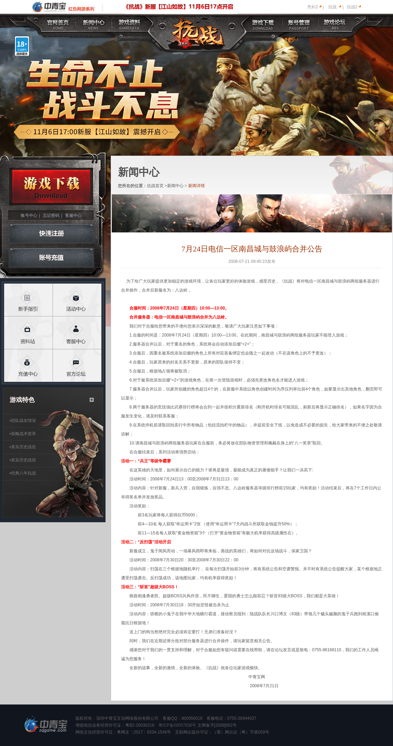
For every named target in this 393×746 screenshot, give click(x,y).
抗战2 (352, 6)
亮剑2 (312, 6)
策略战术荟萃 (23, 433)
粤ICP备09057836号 (177, 725)
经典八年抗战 (23, 473)
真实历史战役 (23, 446)
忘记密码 (51, 215)
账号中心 (29, 215)
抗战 (332, 6)
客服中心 (73, 215)
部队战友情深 (23, 420)
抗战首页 (155, 185)
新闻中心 (175, 185)
